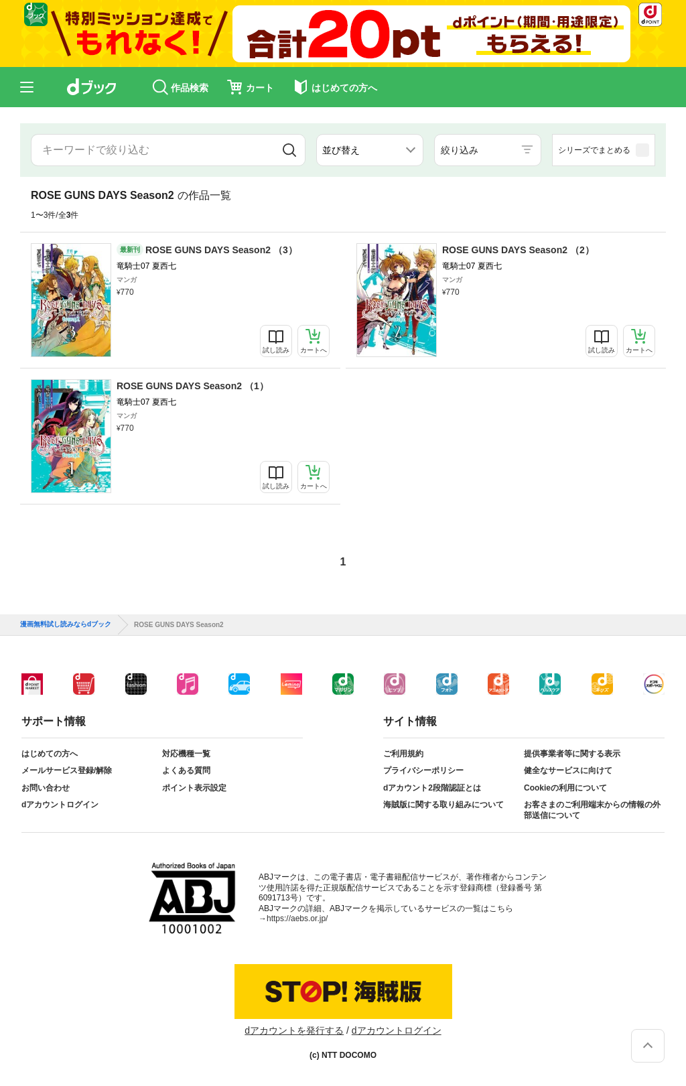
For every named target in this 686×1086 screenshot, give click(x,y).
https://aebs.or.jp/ (297, 918)
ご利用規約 (403, 753)
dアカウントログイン (59, 804)
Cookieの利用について (565, 788)
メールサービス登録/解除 (66, 770)
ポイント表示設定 (194, 788)
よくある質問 (186, 770)
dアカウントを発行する (294, 1030)
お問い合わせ (45, 788)
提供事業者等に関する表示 (572, 753)
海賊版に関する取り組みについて (443, 804)
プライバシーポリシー (423, 770)
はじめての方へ (49, 753)
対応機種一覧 (186, 753)
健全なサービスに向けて (568, 770)
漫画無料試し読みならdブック (65, 624)
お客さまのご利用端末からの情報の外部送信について (592, 810)
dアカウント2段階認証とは (432, 788)
